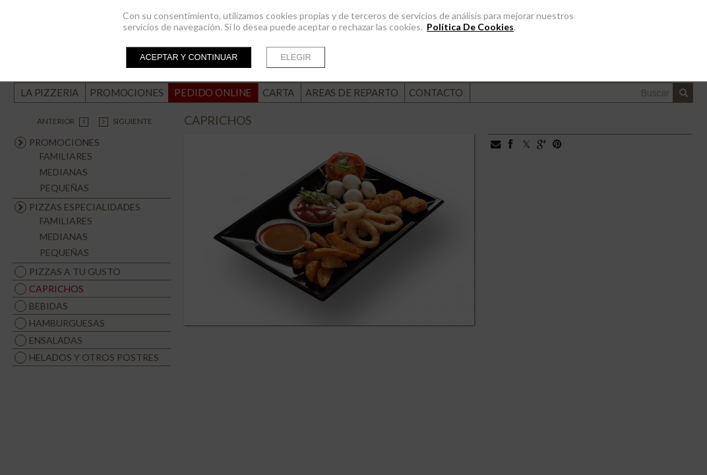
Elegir (295, 57)
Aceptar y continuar (188, 57)
